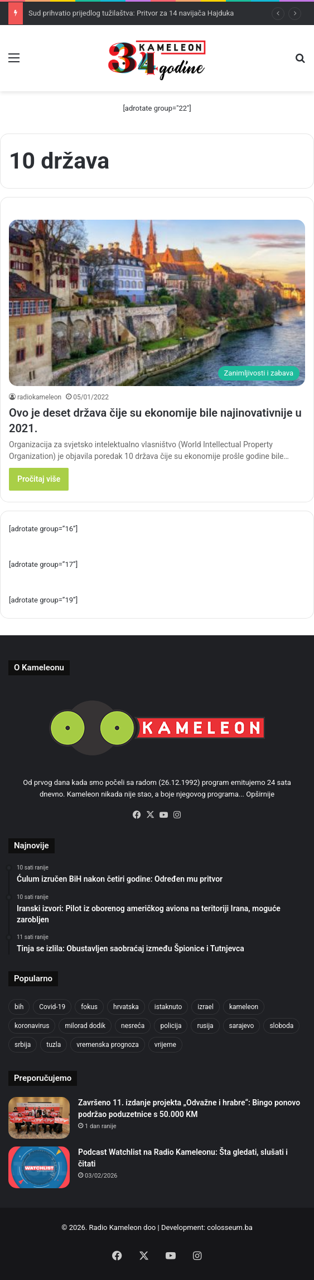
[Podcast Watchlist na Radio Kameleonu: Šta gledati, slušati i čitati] (39, 1167)
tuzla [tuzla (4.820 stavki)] (53, 1045)
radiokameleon (39, 397)
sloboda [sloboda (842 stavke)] (281, 1026)
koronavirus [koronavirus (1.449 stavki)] (32, 1026)
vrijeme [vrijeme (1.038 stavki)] (165, 1045)
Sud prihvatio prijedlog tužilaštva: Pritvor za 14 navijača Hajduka (131, 13)
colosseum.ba (229, 1227)
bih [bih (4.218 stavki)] (19, 1007)
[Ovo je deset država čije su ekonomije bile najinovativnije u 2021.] (157, 303)
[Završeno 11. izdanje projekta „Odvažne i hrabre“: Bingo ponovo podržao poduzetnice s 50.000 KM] (39, 1118)
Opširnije (260, 794)
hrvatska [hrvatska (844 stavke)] (126, 1007)
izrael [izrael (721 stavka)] (205, 1007)
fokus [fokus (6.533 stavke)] (89, 1007)
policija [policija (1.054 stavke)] (170, 1026)
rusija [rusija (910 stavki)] (205, 1026)
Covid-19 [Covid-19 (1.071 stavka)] (52, 1007)
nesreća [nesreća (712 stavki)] (132, 1026)
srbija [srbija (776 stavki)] (23, 1045)
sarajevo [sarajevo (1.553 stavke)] (241, 1026)
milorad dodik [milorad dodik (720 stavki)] (85, 1026)
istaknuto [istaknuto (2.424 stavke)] (168, 1007)
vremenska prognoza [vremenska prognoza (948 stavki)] (107, 1045)
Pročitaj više (38, 479)
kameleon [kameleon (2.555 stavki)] (243, 1007)
